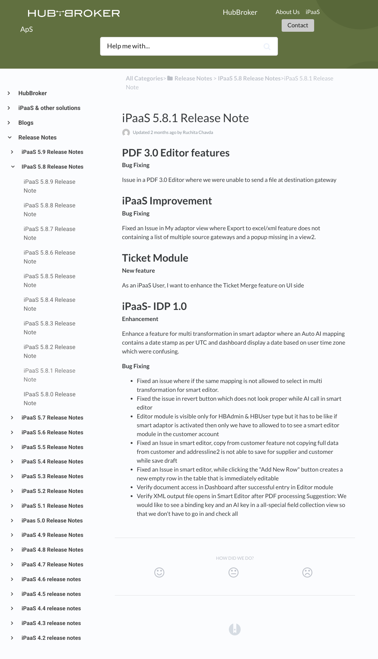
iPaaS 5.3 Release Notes (52, 476)
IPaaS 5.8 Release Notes (52, 166)
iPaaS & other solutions (49, 107)
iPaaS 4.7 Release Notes (52, 564)
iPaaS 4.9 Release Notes (52, 535)
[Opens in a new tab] (235, 628)
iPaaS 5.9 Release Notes (52, 152)
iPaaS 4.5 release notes (51, 594)
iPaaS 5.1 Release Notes (52, 506)
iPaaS (313, 11)
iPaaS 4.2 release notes (51, 638)
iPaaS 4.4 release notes (51, 608)
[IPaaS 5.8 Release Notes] (249, 78)
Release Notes (37, 137)
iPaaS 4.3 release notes (51, 623)
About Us (288, 11)
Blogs (26, 122)
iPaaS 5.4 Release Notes (52, 461)
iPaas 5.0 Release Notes (52, 520)
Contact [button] (298, 25)
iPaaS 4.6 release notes (51, 579)
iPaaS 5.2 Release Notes (52, 491)
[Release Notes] (189, 78)
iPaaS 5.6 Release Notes (52, 432)
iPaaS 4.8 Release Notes (52, 549)
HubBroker (32, 93)
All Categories (144, 78)
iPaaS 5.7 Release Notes (52, 417)
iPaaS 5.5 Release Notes (52, 447)
